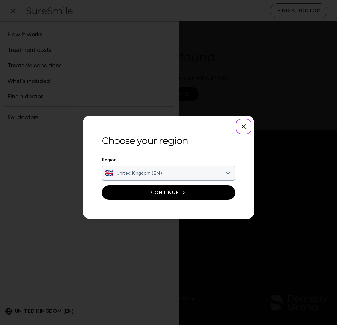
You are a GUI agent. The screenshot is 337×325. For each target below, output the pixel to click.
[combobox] (168, 173)
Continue (168, 192)
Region (109, 159)
